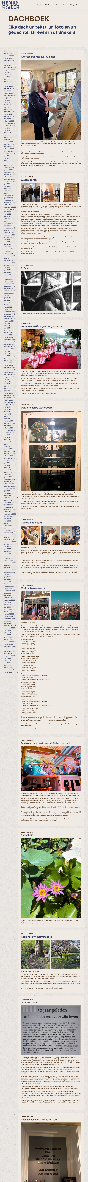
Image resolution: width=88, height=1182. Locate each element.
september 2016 (9, 319)
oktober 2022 (9, 149)
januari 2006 (8, 616)
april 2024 (7, 107)
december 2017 (9, 284)
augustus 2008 (9, 544)
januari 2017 (8, 309)
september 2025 (10, 67)
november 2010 (9, 481)
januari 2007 (8, 588)
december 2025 (9, 60)
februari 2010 (9, 502)
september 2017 (9, 291)
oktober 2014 (9, 372)
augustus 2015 (9, 349)
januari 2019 (8, 254)
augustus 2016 (9, 321)
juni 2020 (7, 214)
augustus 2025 (9, 70)
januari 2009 (8, 533)
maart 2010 (8, 500)
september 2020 (10, 207)
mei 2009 (7, 523)
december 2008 (10, 535)
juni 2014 (7, 381)
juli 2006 (7, 602)
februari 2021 (8, 195)
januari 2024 (8, 114)
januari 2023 (8, 142)
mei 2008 (7, 551)
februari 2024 (9, 112)
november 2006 (9, 593)
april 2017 (7, 302)
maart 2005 (8, 640)
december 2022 (9, 144)
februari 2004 (9, 670)
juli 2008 (7, 547)
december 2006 (10, 591)
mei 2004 (7, 663)
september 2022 (10, 151)
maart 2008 (8, 556)
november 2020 (9, 202)
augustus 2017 (9, 293)
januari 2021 (8, 198)
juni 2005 (7, 633)
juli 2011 (7, 463)
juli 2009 (7, 519)
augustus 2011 (9, 460)
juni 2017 (7, 298)
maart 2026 (8, 54)
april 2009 (8, 526)
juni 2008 (7, 549)
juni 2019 (7, 242)
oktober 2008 (9, 540)
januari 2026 (8, 58)
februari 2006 (9, 614)
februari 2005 (9, 642)
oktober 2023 (9, 121)
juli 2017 (7, 295)
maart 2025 (8, 81)
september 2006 (10, 598)
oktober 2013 (8, 400)
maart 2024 (8, 109)
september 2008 (10, 542)
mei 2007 (7, 579)
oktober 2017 (8, 288)
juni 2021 (7, 186)
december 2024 (9, 88)
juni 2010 (7, 493)
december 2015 (9, 340)
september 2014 (10, 374)
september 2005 (10, 626)
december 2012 (9, 423)
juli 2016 (7, 323)
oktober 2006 (9, 595)
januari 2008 (8, 560)
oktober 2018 (8, 260)
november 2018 (9, 258)
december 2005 (10, 619)
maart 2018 (8, 277)
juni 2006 (7, 605)
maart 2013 (8, 416)
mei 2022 (7, 160)
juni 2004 (7, 660)
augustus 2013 (9, 405)
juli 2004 (7, 658)
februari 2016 (8, 335)
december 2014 (9, 367)
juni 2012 (7, 437)
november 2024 (9, 91)
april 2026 (7, 51)
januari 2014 (8, 393)
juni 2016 (7, 326)
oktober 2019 (9, 233)
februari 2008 (9, 558)
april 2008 (8, 553)
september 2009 (10, 514)
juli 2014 (7, 379)
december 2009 (10, 507)
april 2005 (8, 637)
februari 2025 (9, 84)
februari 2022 (9, 167)
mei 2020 (7, 216)
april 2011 (7, 470)
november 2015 (9, 342)
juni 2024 (7, 102)
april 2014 (7, 386)
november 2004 (10, 649)
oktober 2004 (9, 651)
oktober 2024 (9, 93)
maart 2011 (8, 472)
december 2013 (9, 395)
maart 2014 (8, 388)
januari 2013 (8, 421)
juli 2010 (7, 491)
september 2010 (10, 486)
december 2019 (9, 228)
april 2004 (8, 665)
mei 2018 (7, 272)
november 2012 (9, 426)
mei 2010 (7, 495)
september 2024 (10, 95)
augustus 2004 (9, 656)
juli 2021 (7, 184)
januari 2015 (8, 365)
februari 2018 (8, 279)
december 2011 (9, 451)
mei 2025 (7, 77)
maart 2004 (8, 667)
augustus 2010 (9, 488)
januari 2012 (8, 449)
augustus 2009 (9, 516)
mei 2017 (7, 300)
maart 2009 (8, 528)
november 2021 (9, 174)
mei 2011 (7, 467)
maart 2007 (8, 584)
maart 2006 (8, 612)
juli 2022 (7, 156)
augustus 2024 (9, 98)
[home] (10, 5)
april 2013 (7, 414)
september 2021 (9, 179)
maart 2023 (8, 137)
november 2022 (9, 147)
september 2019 (10, 235)
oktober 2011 (8, 456)
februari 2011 (8, 474)
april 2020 (8, 219)
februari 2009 (9, 530)
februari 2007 (9, 586)
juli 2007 (7, 574)
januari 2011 (8, 477)
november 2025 (9, 63)
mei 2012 (7, 440)
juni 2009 (7, 521)
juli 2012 (7, 435)
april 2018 (7, 274)
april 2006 (8, 609)
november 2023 (9, 119)
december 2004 (10, 646)
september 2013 (9, 402)
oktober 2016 (8, 316)
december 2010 (9, 479)
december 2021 (9, 172)
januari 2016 (8, 337)
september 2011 (9, 458)
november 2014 (9, 370)
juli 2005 (7, 630)
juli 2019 (7, 240)
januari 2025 (8, 86)
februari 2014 (8, 391)
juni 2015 (7, 353)
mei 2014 (7, 384)
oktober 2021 (8, 177)
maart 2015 (8, 360)
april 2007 (8, 581)
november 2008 (9, 537)
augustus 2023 (9, 126)
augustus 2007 (9, 572)
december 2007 (10, 563)
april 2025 (7, 79)
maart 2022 (8, 165)
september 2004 (10, 653)
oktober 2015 (8, 344)
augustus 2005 (9, 628)
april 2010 (7, 498)
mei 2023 (7, 133)
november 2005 (9, 621)
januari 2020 (8, 226)
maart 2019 (8, 249)
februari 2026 (9, 56)
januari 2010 (8, 505)
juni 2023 (7, 130)
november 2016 (9, 314)
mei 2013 (7, 412)
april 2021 (7, 191)
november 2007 (9, 565)
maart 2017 (8, 305)
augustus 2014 (9, 377)
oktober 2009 (9, 512)
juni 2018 (7, 270)
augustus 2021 (9, 181)
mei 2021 (7, 188)
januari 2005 (8, 644)
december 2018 (9, 256)
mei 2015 (7, 356)
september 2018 (9, 263)
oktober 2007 (9, 567)
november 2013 (9, 398)
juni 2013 (7, 409)
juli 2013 (7, 407)
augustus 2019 (9, 237)
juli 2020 (7, 212)
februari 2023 (9, 140)
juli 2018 (7, 267)
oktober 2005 (9, 623)
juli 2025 (7, 72)
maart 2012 (8, 444)
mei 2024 (7, 105)
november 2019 (9, 230)
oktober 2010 (9, 484)
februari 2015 (8, 363)
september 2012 (9, 430)
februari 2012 (8, 447)
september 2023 (10, 123)
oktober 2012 (8, 428)
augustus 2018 (9, 265)
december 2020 (10, 200)
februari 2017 (8, 307)
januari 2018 (8, 281)
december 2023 (9, 116)
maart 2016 (8, 333)
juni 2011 (7, 465)
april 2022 (7, 163)
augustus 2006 (9, 600)
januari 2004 (8, 672)
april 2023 (7, 135)
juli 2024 (7, 100)
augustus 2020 (9, 209)
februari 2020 (9, 223)
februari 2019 (8, 251)
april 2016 (7, 330)
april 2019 (7, 247)
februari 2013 (8, 419)
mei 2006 (7, 607)
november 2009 (10, 509)
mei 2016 (7, 328)
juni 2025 (7, 74)
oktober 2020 (9, 205)
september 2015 (9, 347)
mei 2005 (7, 635)
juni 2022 (7, 158)
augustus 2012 (9, 433)
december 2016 (9, 312)
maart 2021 (8, 193)
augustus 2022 (9, 154)
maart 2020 (8, 221)
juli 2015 (7, 351)
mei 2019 (7, 244)
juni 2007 (7, 577)
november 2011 (9, 453)
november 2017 (9, 286)
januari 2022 (8, 170)
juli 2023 (7, 128)
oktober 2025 (9, 65)
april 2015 (7, 358)
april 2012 (7, 442)
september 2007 (10, 570)
